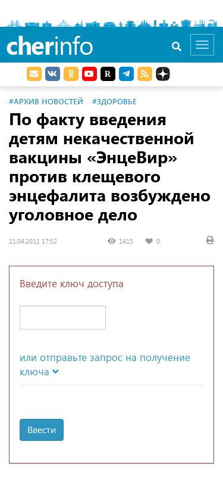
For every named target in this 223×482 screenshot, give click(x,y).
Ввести (41, 429)
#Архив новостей (46, 101)
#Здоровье (114, 101)
